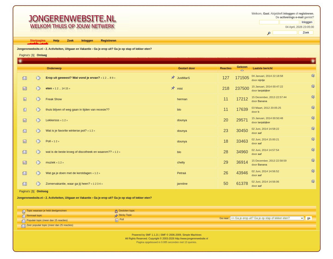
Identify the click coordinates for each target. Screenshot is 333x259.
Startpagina (37, 40)
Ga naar (223, 218)
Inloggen (87, 40)
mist (180, 88)
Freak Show (54, 99)
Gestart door (186, 68)
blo (179, 109)
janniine (182, 183)
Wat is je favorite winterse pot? (66, 130)
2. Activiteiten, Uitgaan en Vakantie (68, 49)
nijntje (261, 79)
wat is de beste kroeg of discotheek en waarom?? (79, 152)
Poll (48, 141)
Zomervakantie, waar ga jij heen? (68, 183)
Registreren (108, 40)
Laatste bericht (262, 68)
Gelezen (242, 68)
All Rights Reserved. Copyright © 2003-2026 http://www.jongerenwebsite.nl (166, 238)
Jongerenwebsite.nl (30, 49)
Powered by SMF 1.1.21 (145, 234)
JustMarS (183, 78)
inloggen (289, 13)
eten (49, 88)
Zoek (70, 40)
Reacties (225, 68)
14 (63, 88)
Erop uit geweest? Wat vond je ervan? (73, 77)
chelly (181, 162)
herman (182, 99)
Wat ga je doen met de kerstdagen (69, 173)
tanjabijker (264, 90)
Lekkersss (52, 120)
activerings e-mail (291, 17)
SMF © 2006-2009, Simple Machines (181, 234)
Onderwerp (54, 68)
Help (56, 40)
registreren (306, 13)
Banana (262, 100)
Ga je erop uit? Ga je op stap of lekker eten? (123, 49)
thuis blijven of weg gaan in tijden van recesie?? (77, 109)
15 (66, 88)
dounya (182, 120)
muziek (50, 162)
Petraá (181, 173)
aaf (260, 132)
